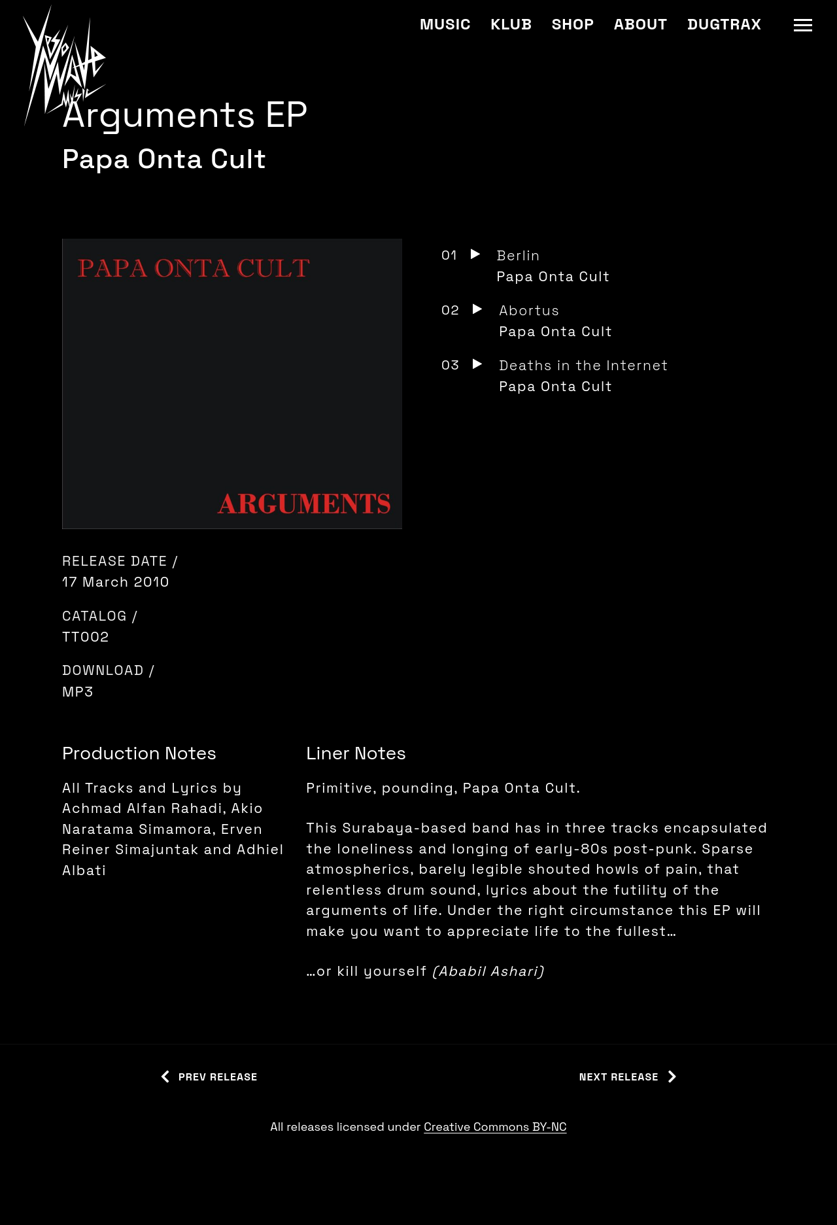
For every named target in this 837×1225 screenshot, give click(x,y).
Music (445, 24)
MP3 (78, 691)
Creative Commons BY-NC (495, 1126)
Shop (573, 24)
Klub (511, 24)
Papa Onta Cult (164, 158)
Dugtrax (724, 24)
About (641, 24)
